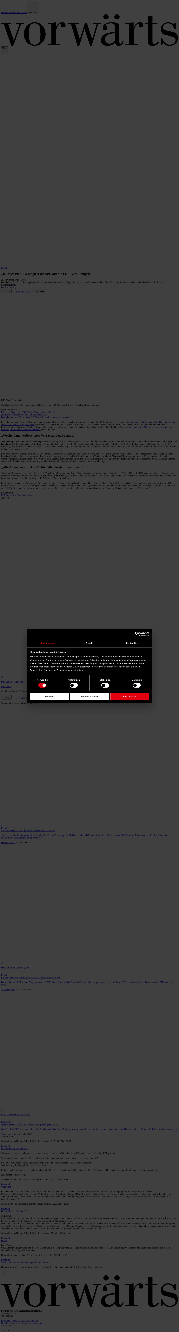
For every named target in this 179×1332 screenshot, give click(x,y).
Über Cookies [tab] (131, 643)
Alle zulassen (129, 696)
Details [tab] (89, 643)
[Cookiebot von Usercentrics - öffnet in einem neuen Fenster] (137, 634)
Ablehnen (49, 696)
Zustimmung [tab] (47, 643)
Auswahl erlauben (89, 696)
